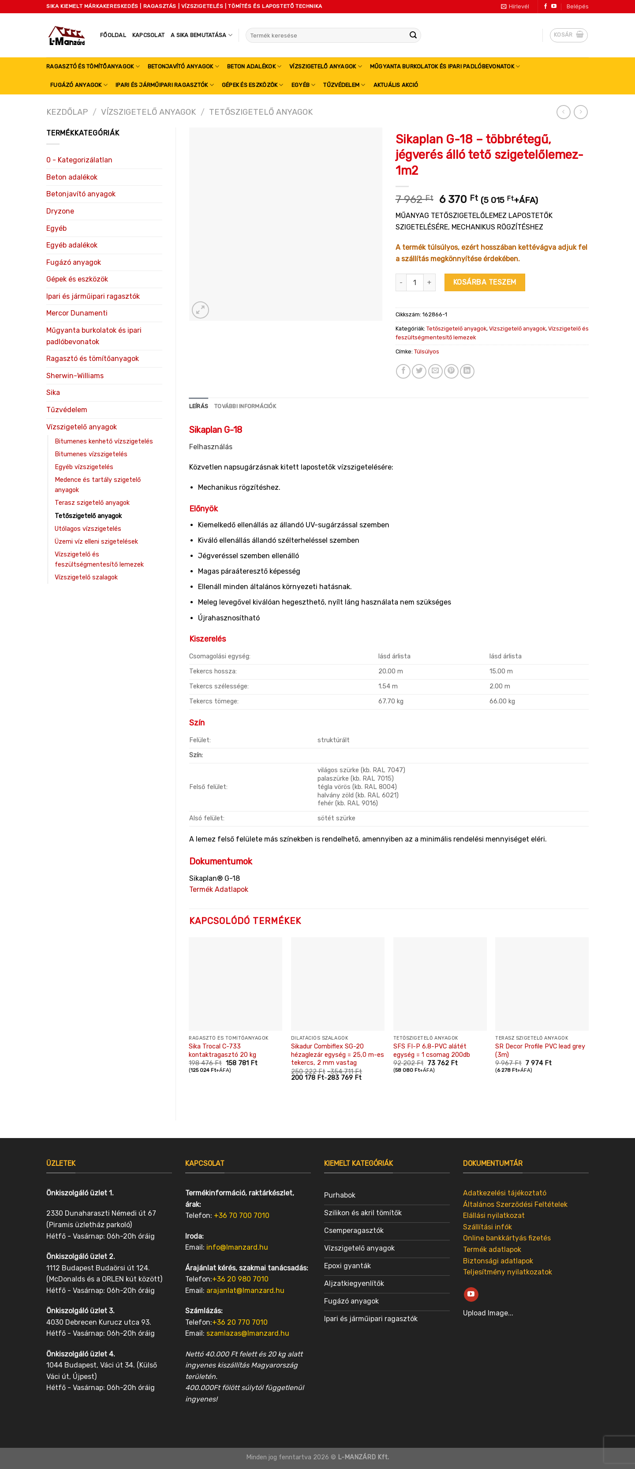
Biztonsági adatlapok (498, 1261)
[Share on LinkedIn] (467, 371)
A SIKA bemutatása (201, 35)
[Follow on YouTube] (554, 7)
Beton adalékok (254, 66)
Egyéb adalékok (71, 245)
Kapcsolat (148, 35)
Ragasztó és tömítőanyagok (93, 66)
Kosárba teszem (484, 282)
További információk (245, 406)
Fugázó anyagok (79, 85)
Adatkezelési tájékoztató (504, 1193)
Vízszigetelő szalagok (86, 577)
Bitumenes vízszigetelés (91, 454)
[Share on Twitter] (419, 371)
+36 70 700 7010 (241, 1215)
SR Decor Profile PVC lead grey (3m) (540, 1051)
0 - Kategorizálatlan (79, 160)
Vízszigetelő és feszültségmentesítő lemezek (99, 559)
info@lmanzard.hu (237, 1247)
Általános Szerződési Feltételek (515, 1204)
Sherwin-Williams (75, 376)
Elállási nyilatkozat (494, 1215)
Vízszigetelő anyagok (325, 66)
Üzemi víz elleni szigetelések (96, 541)
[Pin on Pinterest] (451, 371)
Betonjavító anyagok (183, 66)
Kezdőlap (67, 112)
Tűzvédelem (344, 85)
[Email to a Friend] (435, 371)
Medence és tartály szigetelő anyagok (98, 485)
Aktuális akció (396, 85)
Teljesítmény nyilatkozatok (507, 1272)
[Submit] (413, 35)
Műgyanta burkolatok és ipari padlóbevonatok (445, 66)
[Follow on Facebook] (545, 7)
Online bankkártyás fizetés (507, 1238)
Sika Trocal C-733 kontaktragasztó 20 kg (222, 1051)
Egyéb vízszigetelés (84, 467)
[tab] (199, 406)
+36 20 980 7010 (240, 1279)
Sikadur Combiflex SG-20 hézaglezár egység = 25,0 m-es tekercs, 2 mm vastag (337, 1055)
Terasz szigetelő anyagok (92, 503)
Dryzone (60, 211)
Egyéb (303, 85)
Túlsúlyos (426, 351)
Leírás (199, 406)
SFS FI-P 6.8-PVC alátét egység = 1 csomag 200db (431, 1051)
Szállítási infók (487, 1227)
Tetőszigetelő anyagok (261, 112)
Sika (53, 392)
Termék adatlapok (492, 1249)
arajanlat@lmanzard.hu (245, 1290)
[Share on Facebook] (403, 371)
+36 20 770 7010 (240, 1322)
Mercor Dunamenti (77, 313)
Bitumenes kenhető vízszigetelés (104, 441)
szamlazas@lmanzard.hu (247, 1333)
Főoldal (113, 35)
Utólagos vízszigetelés (88, 529)
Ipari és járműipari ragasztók (165, 85)
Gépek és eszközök (253, 85)
